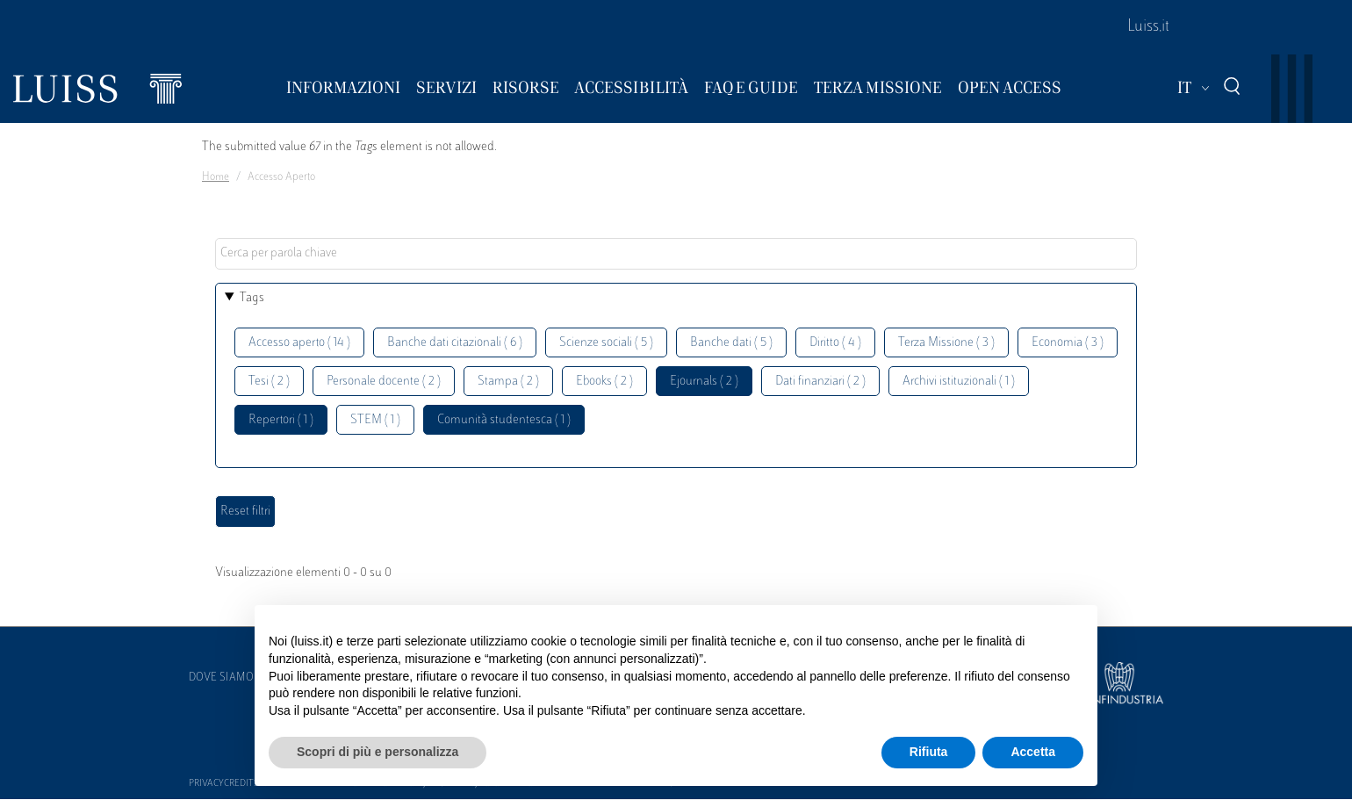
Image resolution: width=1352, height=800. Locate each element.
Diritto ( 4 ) (835, 343)
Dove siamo (221, 678)
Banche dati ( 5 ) (731, 343)
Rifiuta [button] (929, 752)
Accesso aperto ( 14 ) (299, 343)
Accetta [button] (1032, 752)
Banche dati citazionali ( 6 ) (454, 343)
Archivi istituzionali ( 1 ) (959, 381)
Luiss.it (1148, 27)
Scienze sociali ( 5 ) (606, 343)
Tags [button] (252, 298)
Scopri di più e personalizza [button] (377, 752)
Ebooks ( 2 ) (604, 381)
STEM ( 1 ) (375, 420)
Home (215, 177)
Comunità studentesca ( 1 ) (504, 420)
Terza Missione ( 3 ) (946, 343)
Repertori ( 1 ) (280, 420)
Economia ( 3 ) (1068, 343)
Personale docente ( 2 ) (384, 381)
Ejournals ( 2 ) (704, 381)
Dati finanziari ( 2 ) (820, 381)
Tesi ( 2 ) (269, 381)
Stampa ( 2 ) (508, 381)
